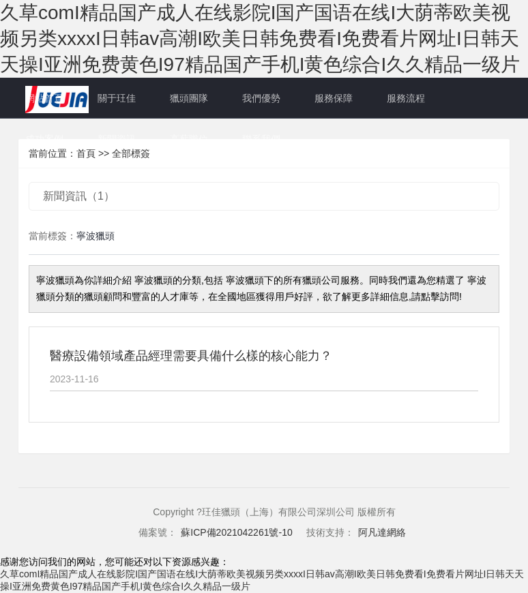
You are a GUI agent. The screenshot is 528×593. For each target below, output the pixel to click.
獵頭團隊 (189, 98)
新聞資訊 (117, 139)
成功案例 (44, 139)
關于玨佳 (117, 98)
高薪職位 (189, 139)
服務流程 (406, 98)
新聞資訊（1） (79, 196)
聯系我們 (261, 139)
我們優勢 (261, 98)
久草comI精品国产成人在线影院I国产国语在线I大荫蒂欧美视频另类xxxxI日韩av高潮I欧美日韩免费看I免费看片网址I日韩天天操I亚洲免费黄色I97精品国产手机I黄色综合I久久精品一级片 (260, 38)
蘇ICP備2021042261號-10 (236, 532)
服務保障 (333, 98)
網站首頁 (44, 98)
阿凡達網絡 (382, 532)
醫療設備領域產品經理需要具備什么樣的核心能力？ (191, 356)
